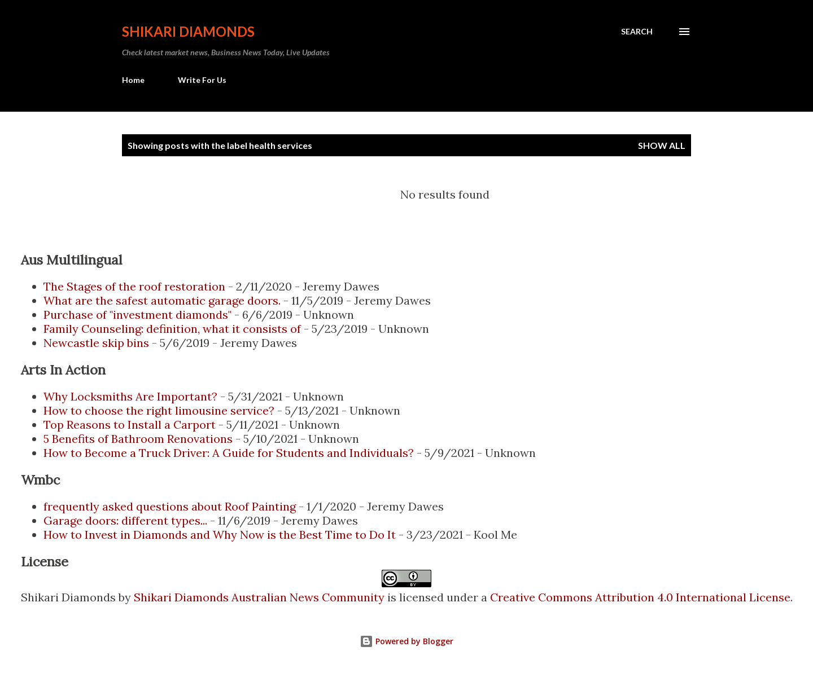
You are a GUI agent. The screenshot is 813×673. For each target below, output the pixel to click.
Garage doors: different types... (125, 520)
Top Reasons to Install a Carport (129, 424)
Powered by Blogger (406, 641)
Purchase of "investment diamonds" (137, 314)
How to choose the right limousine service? (158, 410)
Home (133, 80)
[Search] (637, 31)
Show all (661, 145)
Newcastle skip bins (96, 343)
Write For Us (202, 80)
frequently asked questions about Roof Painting (169, 506)
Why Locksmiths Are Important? (130, 396)
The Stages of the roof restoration (134, 286)
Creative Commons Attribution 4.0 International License (640, 597)
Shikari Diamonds (188, 31)
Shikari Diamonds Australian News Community (260, 597)
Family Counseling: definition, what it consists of (172, 329)
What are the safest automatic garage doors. (162, 300)
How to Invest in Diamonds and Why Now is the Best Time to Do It (219, 534)
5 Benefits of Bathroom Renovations (138, 439)
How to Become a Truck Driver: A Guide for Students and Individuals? (228, 453)
